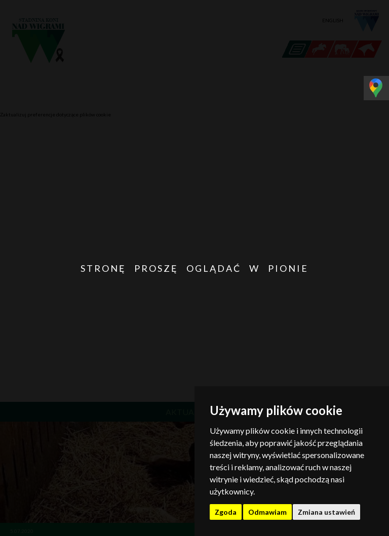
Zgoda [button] (226, 512)
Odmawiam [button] (267, 512)
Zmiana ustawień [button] (326, 512)
